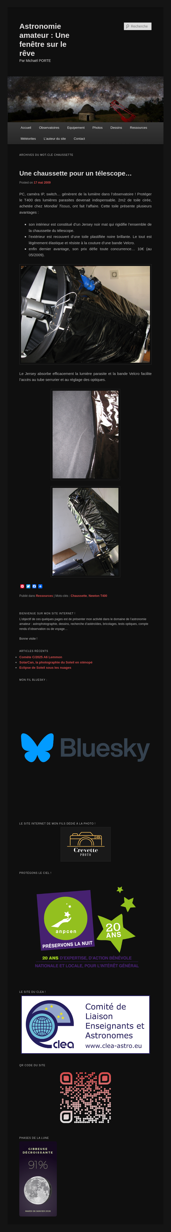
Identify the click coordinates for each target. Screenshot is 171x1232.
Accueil (26, 127)
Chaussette (79, 596)
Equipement (75, 127)
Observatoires (49, 127)
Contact (79, 139)
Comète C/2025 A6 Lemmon (40, 657)
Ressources (138, 127)
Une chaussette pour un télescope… (75, 173)
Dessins (116, 127)
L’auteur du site (55, 139)
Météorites (28, 139)
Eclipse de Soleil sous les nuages (45, 667)
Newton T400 (98, 596)
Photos (97, 127)
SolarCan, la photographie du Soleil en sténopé (55, 662)
